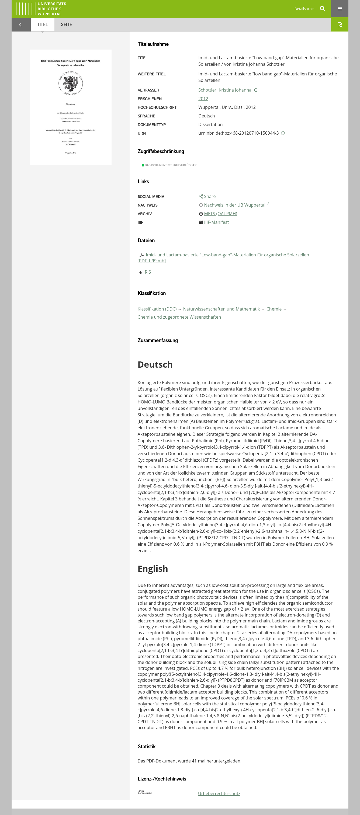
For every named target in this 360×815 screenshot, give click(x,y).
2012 (203, 99)
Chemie (274, 309)
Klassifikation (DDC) (157, 309)
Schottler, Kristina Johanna (224, 90)
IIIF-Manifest (216, 222)
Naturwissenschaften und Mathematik (221, 309)
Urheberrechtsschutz (219, 793)
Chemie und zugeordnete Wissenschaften (179, 317)
